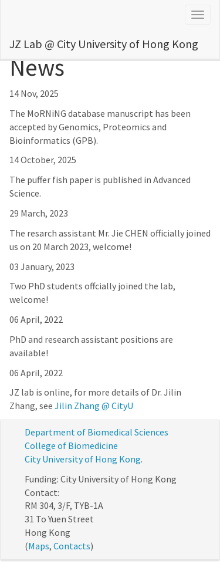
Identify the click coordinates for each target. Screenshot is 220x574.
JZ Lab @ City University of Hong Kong (103, 43)
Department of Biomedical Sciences (96, 432)
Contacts (71, 546)
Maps (38, 546)
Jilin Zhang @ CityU (94, 405)
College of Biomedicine (71, 445)
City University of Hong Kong (83, 459)
